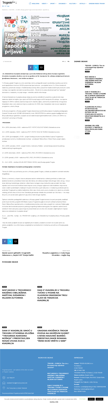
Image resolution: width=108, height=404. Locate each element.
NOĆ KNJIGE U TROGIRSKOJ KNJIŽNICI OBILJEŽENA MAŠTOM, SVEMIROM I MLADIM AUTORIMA (16, 294)
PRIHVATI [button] (91, 399)
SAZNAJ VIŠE (54, 402)
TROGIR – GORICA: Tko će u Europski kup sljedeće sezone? (94, 67)
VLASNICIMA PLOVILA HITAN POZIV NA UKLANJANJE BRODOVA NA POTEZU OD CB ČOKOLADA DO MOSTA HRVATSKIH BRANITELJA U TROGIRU (95, 112)
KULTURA (11, 10)
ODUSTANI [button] (99, 399)
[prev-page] (75, 137)
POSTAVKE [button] (82, 399)
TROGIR (4, 286)
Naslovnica (5, 10)
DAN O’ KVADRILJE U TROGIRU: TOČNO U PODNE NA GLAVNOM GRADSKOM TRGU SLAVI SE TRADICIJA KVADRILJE (53, 295)
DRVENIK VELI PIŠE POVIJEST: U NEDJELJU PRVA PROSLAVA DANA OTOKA (93, 128)
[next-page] (78, 137)
